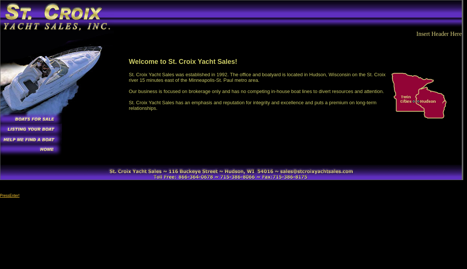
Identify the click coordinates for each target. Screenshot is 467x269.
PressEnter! (9, 196)
